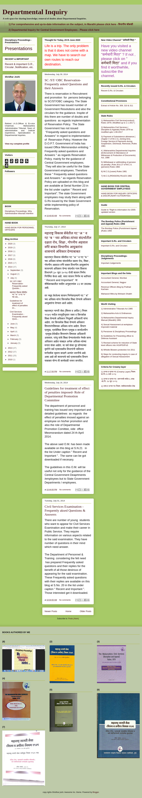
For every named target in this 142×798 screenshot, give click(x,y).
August (13, 274)
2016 (10, 259)
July (12, 278)
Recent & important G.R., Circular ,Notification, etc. (19, 66)
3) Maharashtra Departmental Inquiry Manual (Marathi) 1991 (117, 319)
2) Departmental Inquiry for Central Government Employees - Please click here (54, 30)
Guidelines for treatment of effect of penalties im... (19, 304)
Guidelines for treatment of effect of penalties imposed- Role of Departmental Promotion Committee (67, 394)
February (14, 339)
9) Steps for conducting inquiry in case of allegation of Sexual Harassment (119, 355)
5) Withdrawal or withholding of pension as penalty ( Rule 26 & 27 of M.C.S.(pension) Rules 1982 (118, 164)
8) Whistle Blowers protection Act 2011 (118, 350)
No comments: (65, 216)
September (15, 270)
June (12, 324)
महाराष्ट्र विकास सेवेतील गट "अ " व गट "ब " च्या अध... (18, 294)
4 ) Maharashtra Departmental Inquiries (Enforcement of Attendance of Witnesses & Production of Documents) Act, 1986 (118, 154)
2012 (10, 352)
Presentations (18, 48)
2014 (10, 267)
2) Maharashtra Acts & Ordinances (116, 313)
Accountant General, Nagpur (113, 282)
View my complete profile (17, 144)
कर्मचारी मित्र (110, 63)
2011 (10, 355)
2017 (10, 255)
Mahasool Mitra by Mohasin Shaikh (116, 294)
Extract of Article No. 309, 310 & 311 (117, 105)
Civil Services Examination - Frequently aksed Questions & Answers (65, 510)
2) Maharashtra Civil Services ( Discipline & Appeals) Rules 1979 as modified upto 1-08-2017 (117, 129)
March (13, 335)
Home (68, 611)
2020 (10, 244)
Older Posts (85, 611)
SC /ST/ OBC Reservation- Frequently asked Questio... (18, 285)
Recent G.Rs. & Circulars (112, 90)
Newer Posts (51, 611)
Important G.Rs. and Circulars (114, 246)
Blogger (96, 792)
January (14, 343)
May (12, 327)
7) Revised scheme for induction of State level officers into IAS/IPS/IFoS (119, 344)
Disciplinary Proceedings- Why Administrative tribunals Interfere (19, 212)
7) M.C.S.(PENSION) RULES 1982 (116, 176)
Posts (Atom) (73, 619)
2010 (10, 359)
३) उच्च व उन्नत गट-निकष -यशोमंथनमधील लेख (118, 386)
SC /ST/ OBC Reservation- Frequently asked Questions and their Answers (66, 84)
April (12, 331)
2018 (10, 251)
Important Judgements (111, 263)
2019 (10, 247)
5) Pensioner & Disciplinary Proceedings (119, 331)
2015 (10, 263)
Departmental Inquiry (34, 12)
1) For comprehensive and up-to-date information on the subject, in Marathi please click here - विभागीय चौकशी (71, 24)
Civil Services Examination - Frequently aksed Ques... (18, 315)
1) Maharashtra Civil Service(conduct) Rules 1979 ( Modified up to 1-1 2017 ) (118, 121)
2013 (10, 348)
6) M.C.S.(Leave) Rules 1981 (114, 171)
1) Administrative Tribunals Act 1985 (117, 309)
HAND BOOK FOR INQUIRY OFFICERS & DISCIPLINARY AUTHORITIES (119, 194)
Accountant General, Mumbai (114, 278)
